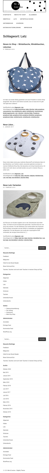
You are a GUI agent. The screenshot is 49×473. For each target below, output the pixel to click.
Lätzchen (20, 113)
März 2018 (6, 382)
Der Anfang (9, 310)
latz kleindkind (13, 240)
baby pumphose (39, 109)
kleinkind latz (39, 175)
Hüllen (5, 281)
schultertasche (18, 117)
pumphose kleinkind (28, 115)
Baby (16, 238)
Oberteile (6, 19)
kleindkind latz (37, 238)
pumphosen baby (8, 117)
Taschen (5, 294)
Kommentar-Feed (8, 328)
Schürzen (19, 23)
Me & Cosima (11, 470)
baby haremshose (20, 109)
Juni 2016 (6, 399)
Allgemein (33, 14)
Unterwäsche (8, 23)
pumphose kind (17, 115)
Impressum (28, 27)
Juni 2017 (6, 389)
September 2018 (8, 379)
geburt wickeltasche (28, 111)
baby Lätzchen (30, 109)
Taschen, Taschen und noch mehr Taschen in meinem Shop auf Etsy (22, 269)
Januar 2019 (6, 375)
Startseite (7, 14)
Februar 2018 (7, 385)
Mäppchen (6, 259)
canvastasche (7, 111)
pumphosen (38, 115)
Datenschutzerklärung (12, 27)
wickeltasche (27, 117)
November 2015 (7, 408)
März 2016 (6, 402)
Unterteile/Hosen (26, 19)
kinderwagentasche (8, 113)
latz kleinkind (16, 177)
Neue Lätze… (8, 125)
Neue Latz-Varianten (12, 185)
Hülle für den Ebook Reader (11, 263)
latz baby (8, 177)
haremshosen (39, 111)
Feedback (6, 256)
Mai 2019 (6, 372)
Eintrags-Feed (7, 325)
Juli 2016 (5, 395)
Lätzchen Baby (28, 113)
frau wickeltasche (17, 111)
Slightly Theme (20, 470)
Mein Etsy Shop (20, 14)
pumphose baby (7, 115)
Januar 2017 (6, 392)
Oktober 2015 (7, 412)
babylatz (32, 175)
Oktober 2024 (7, 369)
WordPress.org (7, 332)
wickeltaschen (35, 117)
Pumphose (36, 113)
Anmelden (6, 322)
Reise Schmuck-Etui (8, 266)
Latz (15, 19)
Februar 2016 (7, 405)
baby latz (17, 175)
